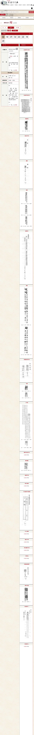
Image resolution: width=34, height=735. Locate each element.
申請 (28, 477)
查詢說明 (3, 14)
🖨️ (8, 30)
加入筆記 (14, 30)
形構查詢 (19, 17)
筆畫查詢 (11, 17)
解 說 (4, 27)
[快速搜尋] (16, 12)
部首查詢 (3, 17)
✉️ (10, 30)
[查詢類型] (2, 12)
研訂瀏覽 (17, 27)
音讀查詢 (27, 17)
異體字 (11, 27)
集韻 (11, 56)
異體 (16, 70)
